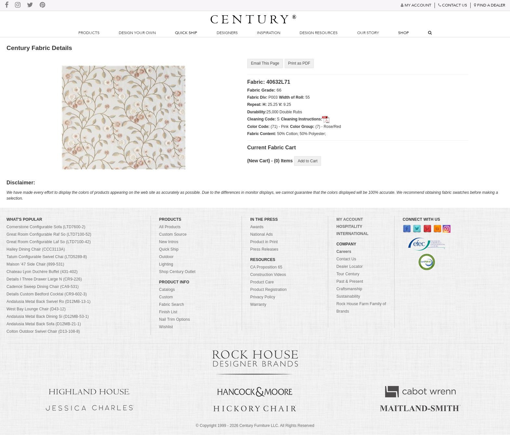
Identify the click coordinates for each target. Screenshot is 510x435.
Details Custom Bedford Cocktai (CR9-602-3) (47, 294)
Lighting (166, 264)
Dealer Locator (349, 266)
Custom (166, 297)
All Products (170, 227)
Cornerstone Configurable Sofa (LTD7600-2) (46, 227)
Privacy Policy (262, 297)
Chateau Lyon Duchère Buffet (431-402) (42, 271)
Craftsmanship (349, 289)
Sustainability (348, 296)
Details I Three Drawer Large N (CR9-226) (44, 279)
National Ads (261, 234)
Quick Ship (186, 33)
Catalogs (167, 289)
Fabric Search (171, 304)
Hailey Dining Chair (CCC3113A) (36, 249)
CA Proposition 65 (266, 267)
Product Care (262, 282)
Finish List (168, 312)
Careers (343, 251)
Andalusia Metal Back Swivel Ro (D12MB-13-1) (48, 301)
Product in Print (264, 242)
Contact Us (346, 259)
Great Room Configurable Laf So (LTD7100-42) (49, 242)
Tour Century (347, 274)
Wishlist (166, 327)
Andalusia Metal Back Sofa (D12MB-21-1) (44, 324)
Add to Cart (307, 161)
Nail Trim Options (174, 319)
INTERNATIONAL (352, 233)
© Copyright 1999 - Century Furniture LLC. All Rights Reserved (255, 425)
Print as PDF (299, 63)
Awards (256, 227)
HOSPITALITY (349, 226)
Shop (403, 33)
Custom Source (173, 234)
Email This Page (265, 63)
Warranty (258, 304)
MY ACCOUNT (349, 219)
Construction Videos (268, 274)
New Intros (168, 242)
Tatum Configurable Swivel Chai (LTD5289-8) (47, 257)
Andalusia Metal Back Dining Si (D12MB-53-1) (48, 316)
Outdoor (166, 257)
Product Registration (268, 289)
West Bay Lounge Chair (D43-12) (36, 309)
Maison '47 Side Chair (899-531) (35, 264)
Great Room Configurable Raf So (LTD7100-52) (49, 234)
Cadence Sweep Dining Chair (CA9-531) (43, 286)
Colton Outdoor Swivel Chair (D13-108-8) (43, 331)
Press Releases (264, 249)
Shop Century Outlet (177, 271)
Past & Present (349, 281)
